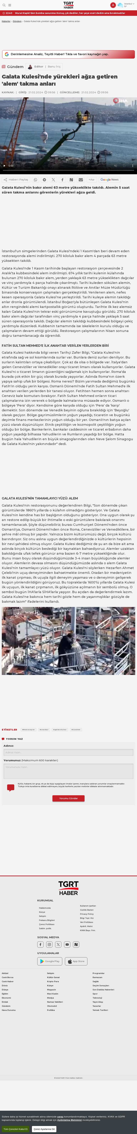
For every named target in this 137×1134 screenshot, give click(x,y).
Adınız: (9, 746)
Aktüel (5, 973)
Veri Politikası (86, 922)
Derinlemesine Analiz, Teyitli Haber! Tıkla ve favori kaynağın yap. (58, 54)
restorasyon (87, 269)
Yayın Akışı (98, 1002)
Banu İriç (54, 66)
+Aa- (92, 179)
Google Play (49, 961)
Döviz (5, 986)
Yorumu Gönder (68, 798)
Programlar (99, 973)
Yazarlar (97, 1006)
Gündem (17, 21)
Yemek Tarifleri (100, 1010)
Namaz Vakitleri (55, 1002)
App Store (76, 961)
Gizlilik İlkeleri (86, 910)
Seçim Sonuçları (101, 986)
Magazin (51, 990)
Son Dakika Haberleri (103, 990)
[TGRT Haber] (68, 5)
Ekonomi (6, 998)
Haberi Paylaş (16, 179)
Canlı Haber (8, 982)
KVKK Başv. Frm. (88, 930)
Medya (50, 998)
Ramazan (97, 977)
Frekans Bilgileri (47, 920)
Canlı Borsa (7, 977)
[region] (68, 1122)
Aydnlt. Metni (86, 926)
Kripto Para (53, 982)
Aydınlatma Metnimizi (69, 1120)
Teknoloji (97, 998)
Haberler (6, 21)
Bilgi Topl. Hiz (87, 918)
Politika (51, 1010)
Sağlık (96, 982)
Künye (42, 912)
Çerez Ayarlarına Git (44, 1129)
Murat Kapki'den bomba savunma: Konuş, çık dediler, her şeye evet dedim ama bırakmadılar (70, 13)
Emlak (5, 1002)
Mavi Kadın (52, 994)
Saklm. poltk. (45, 929)
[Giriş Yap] (113, 5)
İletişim (42, 916)
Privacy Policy (87, 914)
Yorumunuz (31, 760)
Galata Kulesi (58, 251)
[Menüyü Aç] (9, 5)
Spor (95, 994)
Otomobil (52, 1006)
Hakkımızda (45, 908)
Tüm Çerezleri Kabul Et (15, 1129)
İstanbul (9, 251)
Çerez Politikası (46, 924)
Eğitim (5, 994)
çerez (60, 1116)
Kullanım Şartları (88, 906)
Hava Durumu (9, 1010)
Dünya (5, 990)
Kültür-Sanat (53, 977)
